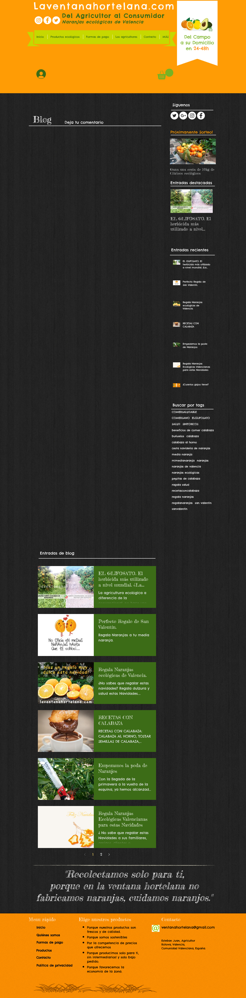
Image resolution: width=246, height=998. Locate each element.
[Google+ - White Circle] (183, 115)
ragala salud (180, 484)
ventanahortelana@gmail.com (188, 927)
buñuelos (178, 436)
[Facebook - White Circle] (201, 115)
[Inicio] (44, 927)
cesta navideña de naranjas (191, 448)
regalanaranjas (182, 503)
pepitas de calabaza (186, 478)
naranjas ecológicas (185, 472)
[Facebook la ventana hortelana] (47, 20)
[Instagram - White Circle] (192, 115)
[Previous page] (84, 854)
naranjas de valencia (186, 466)
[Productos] (47, 950)
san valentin (203, 503)
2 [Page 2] (101, 854)
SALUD (176, 424)
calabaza (192, 436)
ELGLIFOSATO (201, 418)
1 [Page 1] (92, 854)
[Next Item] (206, 201)
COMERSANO (181, 418)
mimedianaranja (183, 460)
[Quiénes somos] (51, 935)
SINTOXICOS (190, 424)
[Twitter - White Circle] (174, 115)
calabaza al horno (184, 442)
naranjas (203, 460)
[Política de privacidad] (56, 965)
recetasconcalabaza (185, 490)
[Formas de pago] (53, 942)
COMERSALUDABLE (184, 412)
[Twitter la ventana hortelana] (56, 20)
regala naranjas (183, 497)
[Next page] (109, 854)
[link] (165, 74)
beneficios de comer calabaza (193, 430)
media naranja (182, 454)
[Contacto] (45, 957)
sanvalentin (179, 509)
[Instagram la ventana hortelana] (38, 20)
